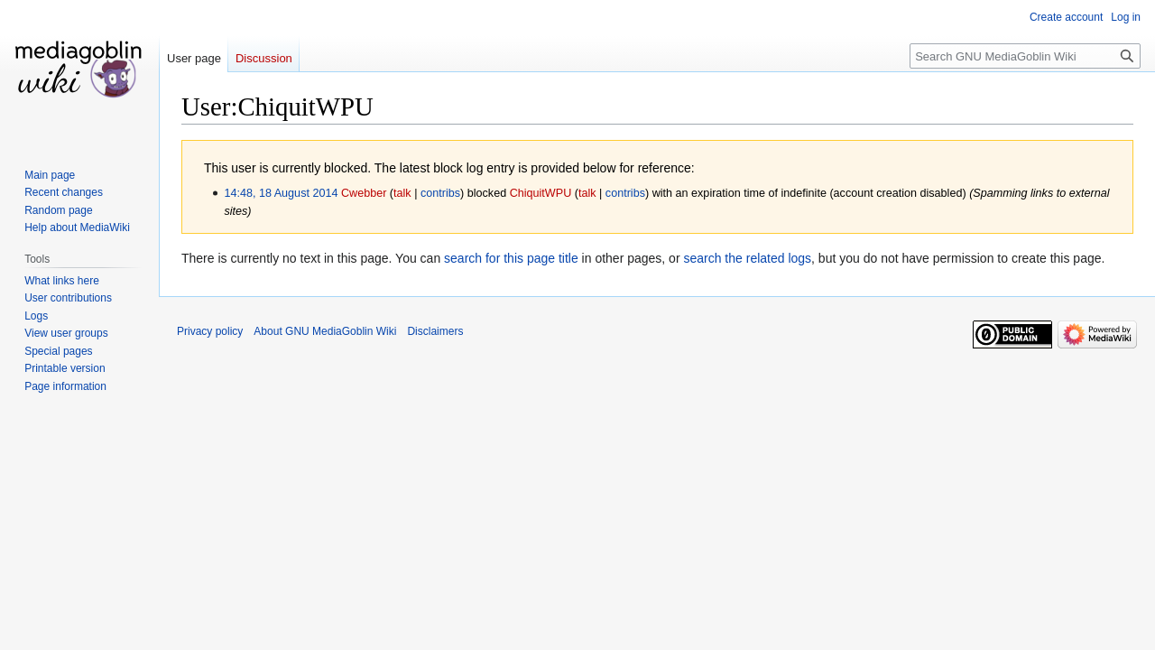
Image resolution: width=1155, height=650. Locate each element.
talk (402, 193)
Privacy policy (210, 331)
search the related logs (747, 258)
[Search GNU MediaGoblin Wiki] (1025, 56)
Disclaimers (435, 331)
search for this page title (511, 258)
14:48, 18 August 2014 (280, 193)
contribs (440, 193)
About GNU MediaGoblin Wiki (325, 331)
